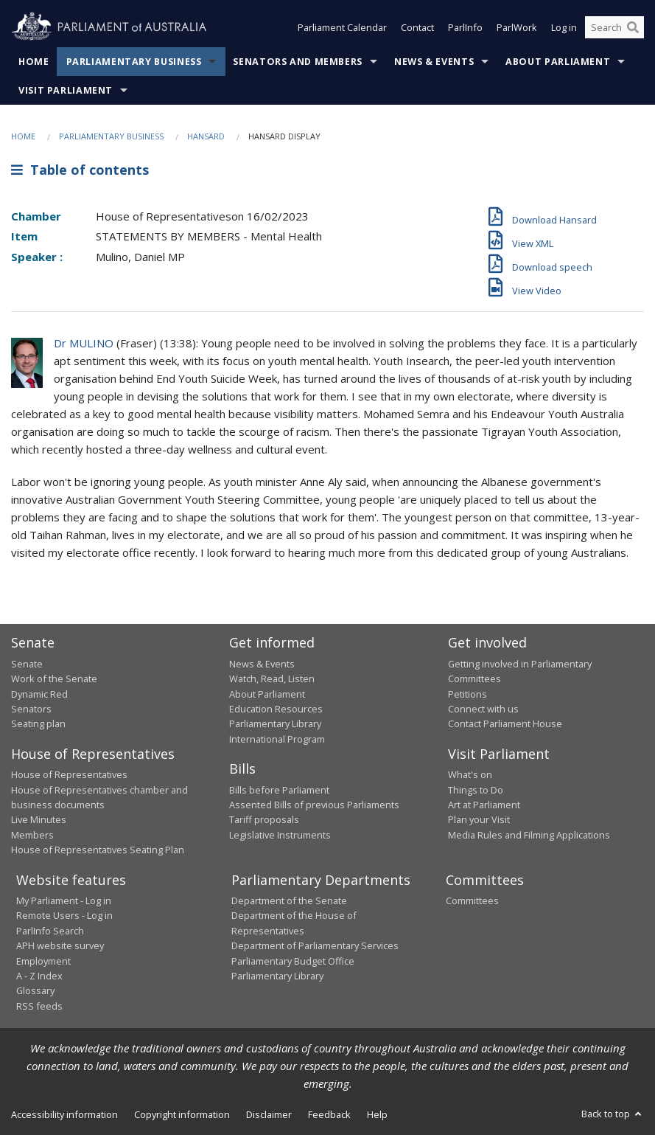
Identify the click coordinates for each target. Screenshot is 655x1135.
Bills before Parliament (279, 789)
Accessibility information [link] (64, 1114)
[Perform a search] (633, 28)
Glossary (35, 990)
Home (33, 61)
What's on (470, 774)
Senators (31, 708)
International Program (277, 739)
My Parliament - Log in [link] (63, 900)
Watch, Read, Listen (272, 678)
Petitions (467, 694)
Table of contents (80, 169)
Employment (43, 961)
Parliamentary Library (275, 723)
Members (32, 834)
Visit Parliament (65, 90)
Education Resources (276, 708)
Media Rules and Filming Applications (529, 834)
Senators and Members (297, 61)
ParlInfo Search (50, 930)
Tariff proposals (264, 819)
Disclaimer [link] (269, 1114)
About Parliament (557, 61)
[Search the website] (614, 28)
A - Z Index (39, 975)
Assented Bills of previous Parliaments (314, 804)
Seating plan (38, 723)
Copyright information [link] (182, 1114)
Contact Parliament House (505, 723)
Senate (27, 663)
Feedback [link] (329, 1114)
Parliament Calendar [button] (342, 28)
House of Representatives (69, 774)
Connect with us (483, 708)
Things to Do (475, 789)
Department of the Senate (289, 900)
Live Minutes (38, 819)
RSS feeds (39, 1006)
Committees (472, 900)
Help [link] (377, 1114)
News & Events (434, 61)
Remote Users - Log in (64, 915)
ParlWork (517, 28)
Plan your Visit (479, 819)
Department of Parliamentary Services (315, 945)
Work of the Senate (54, 678)
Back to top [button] (612, 1113)
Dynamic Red (39, 694)
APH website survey (60, 945)
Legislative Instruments (280, 834)
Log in (564, 28)
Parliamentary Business (134, 61)
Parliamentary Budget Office (292, 961)
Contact (417, 28)
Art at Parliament (484, 804)
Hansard (206, 136)
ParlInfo (465, 28)
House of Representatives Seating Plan (97, 849)
